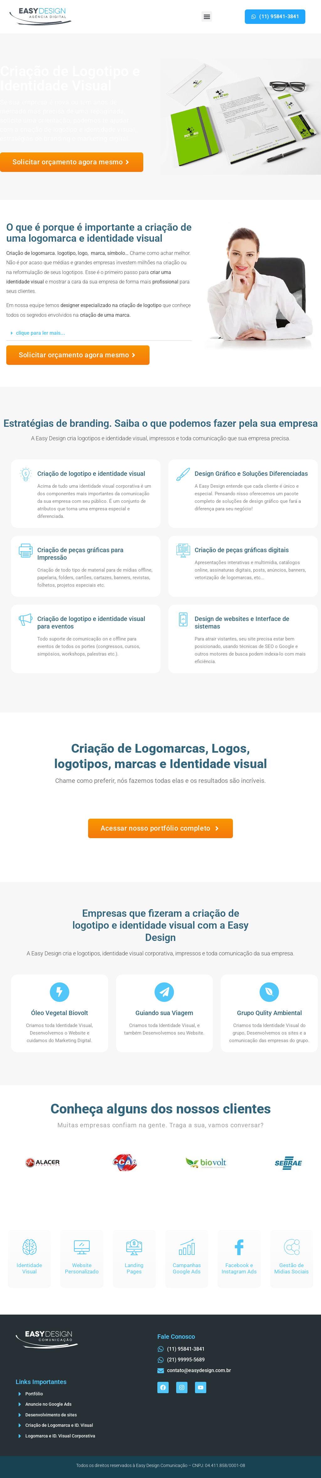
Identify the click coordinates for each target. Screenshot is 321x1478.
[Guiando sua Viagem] (164, 992)
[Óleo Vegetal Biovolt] (59, 992)
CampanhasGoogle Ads (187, 1268)
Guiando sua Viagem (164, 1013)
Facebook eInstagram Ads (239, 1268)
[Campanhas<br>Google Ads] (187, 1247)
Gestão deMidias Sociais (291, 1268)
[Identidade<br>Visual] (29, 1247)
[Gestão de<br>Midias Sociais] (291, 1247)
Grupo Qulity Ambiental (269, 1013)
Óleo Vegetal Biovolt (59, 1013)
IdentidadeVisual (29, 1268)
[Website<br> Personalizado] (82, 1247)
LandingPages (134, 1268)
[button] (207, 16)
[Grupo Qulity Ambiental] (269, 992)
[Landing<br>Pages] (134, 1247)
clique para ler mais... (40, 333)
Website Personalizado (82, 1268)
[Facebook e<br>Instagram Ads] (239, 1247)
